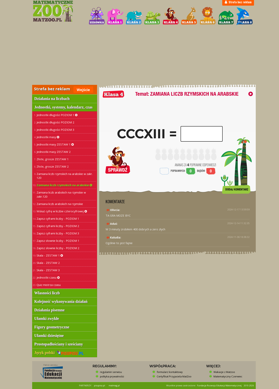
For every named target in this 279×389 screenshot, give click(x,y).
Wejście (83, 89)
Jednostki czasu (48, 277)
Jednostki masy (48, 137)
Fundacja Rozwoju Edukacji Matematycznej (219, 385)
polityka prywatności (112, 376)
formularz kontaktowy (170, 372)
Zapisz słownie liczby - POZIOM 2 (58, 248)
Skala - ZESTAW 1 (50, 255)
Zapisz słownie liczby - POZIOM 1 (58, 241)
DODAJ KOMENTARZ (236, 189)
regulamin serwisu (111, 372)
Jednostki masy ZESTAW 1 (55, 144)
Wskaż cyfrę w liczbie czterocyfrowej (62, 211)
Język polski (59, 352)
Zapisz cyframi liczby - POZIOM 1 (58, 218)
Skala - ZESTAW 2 (48, 263)
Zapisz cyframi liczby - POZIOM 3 (58, 233)
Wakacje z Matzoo (224, 372)
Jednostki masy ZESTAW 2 (54, 152)
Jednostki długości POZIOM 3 (55, 130)
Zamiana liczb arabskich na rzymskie (60, 204)
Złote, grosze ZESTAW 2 (53, 166)
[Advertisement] (139, 55)
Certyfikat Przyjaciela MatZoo (174, 376)
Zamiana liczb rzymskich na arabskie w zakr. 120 (65, 176)
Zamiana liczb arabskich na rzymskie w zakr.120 (61, 194)
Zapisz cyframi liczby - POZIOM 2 (58, 226)
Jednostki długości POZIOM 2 (55, 122)
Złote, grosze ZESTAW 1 (53, 159)
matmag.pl (114, 385)
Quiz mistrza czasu (49, 285)
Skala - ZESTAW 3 (48, 270)
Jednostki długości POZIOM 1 (57, 115)
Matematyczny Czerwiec (228, 376)
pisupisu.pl (99, 385)
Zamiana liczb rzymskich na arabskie (64, 185)
